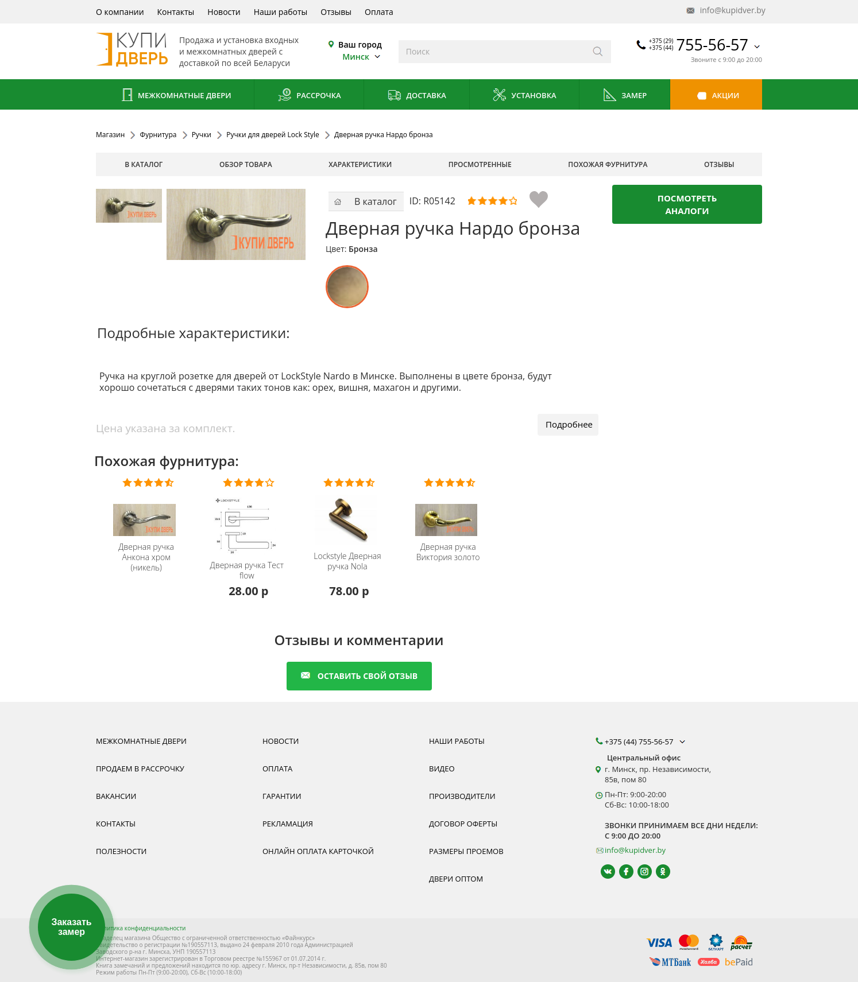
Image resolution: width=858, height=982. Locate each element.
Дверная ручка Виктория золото (448, 552)
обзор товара (245, 164)
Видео (442, 768)
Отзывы (335, 11)
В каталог (144, 164)
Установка (524, 96)
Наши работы (281, 11)
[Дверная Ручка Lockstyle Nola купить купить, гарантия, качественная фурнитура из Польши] (349, 512)
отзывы (719, 164)
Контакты (176, 11)
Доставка (416, 96)
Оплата (379, 11)
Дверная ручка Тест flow (247, 570)
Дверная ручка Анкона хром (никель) (146, 557)
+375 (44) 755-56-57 (646, 741)
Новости (223, 11)
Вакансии (116, 796)
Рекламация (287, 823)
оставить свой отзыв (359, 675)
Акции (716, 96)
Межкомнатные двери (175, 96)
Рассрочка (309, 96)
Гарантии (282, 796)
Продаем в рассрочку (140, 768)
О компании (120, 11)
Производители (462, 796)
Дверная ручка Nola (347, 561)
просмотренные (480, 164)
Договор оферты (463, 823)
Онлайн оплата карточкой (318, 851)
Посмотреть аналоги (687, 204)
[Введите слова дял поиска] (492, 51)
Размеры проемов (466, 851)
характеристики (360, 164)
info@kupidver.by (724, 11)
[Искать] (598, 51)
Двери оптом (456, 879)
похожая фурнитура (607, 164)
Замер (624, 96)
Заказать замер (71, 927)
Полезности (121, 851)
